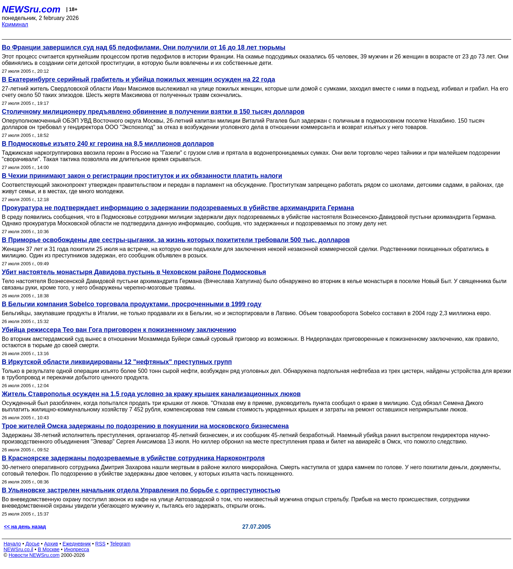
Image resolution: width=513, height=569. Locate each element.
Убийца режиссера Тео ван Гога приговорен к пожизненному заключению (119, 329)
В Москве (48, 549)
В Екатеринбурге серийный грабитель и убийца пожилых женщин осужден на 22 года (138, 79)
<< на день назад (25, 526)
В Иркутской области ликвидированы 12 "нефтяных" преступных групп (117, 361)
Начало (12, 544)
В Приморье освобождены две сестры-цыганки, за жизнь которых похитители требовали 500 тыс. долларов (176, 240)
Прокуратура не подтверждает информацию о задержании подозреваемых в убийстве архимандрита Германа (178, 207)
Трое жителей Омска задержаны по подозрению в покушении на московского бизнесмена (145, 426)
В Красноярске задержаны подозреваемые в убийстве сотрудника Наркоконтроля (133, 458)
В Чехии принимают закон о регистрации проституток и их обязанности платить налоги (142, 175)
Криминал (15, 24)
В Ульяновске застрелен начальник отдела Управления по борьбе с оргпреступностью (141, 490)
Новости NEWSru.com (34, 555)
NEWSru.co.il (18, 549)
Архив (51, 544)
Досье (32, 544)
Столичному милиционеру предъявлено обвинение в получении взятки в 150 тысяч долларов (153, 111)
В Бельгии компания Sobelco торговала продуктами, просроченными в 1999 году (131, 304)
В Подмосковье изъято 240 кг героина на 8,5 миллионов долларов (108, 143)
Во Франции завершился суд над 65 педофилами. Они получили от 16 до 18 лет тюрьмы (143, 47)
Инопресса (76, 549)
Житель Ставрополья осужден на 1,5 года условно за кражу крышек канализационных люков (151, 394)
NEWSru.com (31, 9)
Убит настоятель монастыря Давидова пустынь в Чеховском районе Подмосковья (134, 272)
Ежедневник (77, 544)
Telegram (120, 544)
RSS (100, 544)
